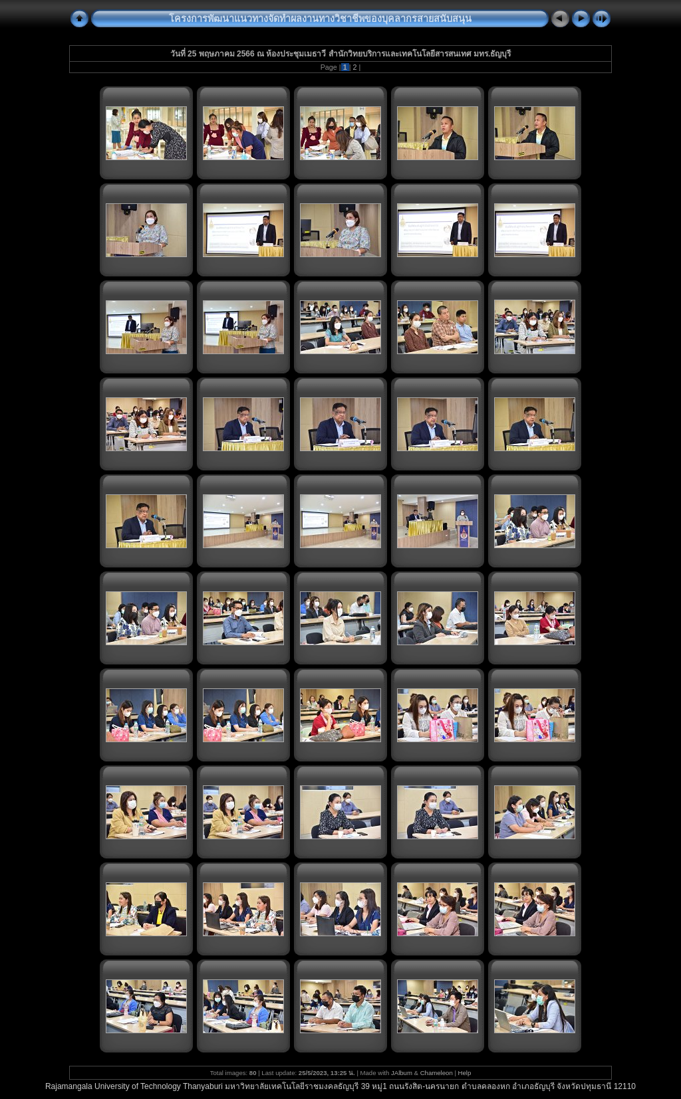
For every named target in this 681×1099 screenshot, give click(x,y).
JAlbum (401, 1072)
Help (465, 1072)
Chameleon (436, 1072)
